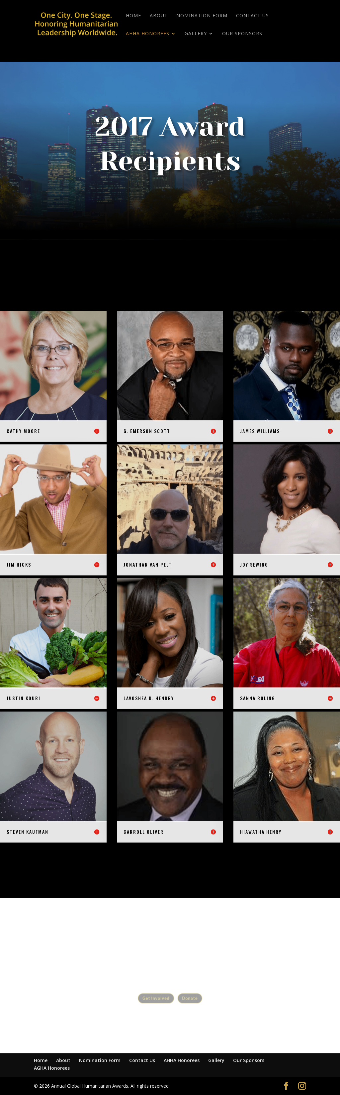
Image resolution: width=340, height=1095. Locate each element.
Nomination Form (201, 16)
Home (133, 16)
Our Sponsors (242, 34)
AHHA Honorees (147, 34)
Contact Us (252, 16)
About (159, 16)
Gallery (196, 34)
